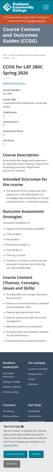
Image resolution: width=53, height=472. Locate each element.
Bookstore (33, 384)
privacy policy (11, 445)
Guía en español (11, 421)
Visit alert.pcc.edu (35, 20)
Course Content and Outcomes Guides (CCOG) (21, 35)
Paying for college (11, 381)
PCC (5, 55)
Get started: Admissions (8, 375)
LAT (13, 58)
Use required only (15, 454)
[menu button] (46, 7)
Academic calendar (12, 386)
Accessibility (34, 411)
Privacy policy (34, 416)
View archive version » (14, 83)
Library (31, 379)
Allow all (36, 454)
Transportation (35, 374)
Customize (12, 463)
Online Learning (10, 391)
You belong (8, 411)
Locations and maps (37, 368)
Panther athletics (11, 416)
